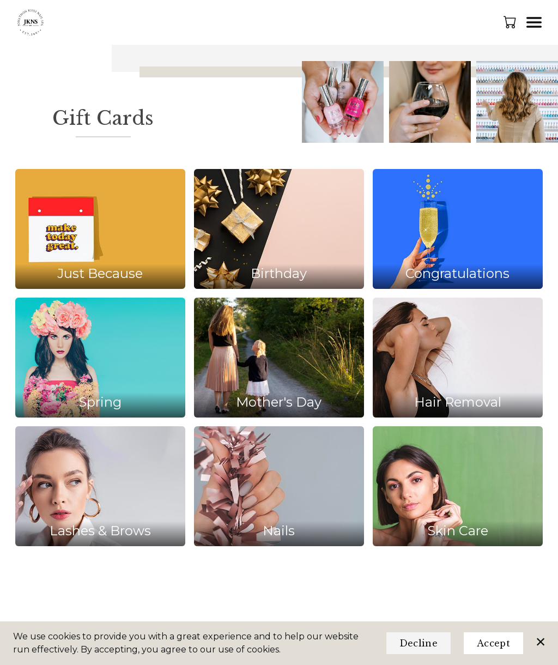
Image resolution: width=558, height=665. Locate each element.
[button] (511, 22)
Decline (418, 643)
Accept (493, 643)
